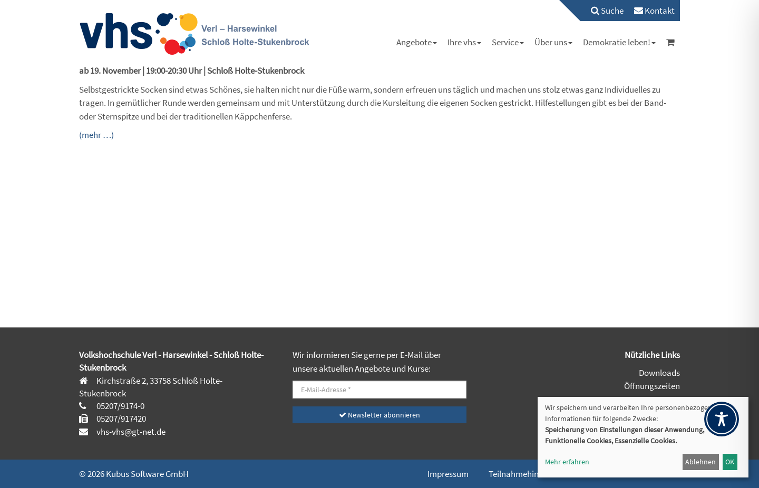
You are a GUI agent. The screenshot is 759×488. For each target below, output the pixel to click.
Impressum (448, 474)
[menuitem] (602, 10)
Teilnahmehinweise (524, 474)
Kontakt (654, 10)
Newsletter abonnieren (379, 415)
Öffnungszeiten (652, 386)
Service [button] (508, 42)
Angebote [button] (416, 42)
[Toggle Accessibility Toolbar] (721, 419)
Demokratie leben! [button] (619, 42)
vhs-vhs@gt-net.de (130, 431)
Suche (607, 10)
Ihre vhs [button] (464, 42)
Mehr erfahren (567, 461)
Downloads (659, 373)
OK (729, 461)
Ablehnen (700, 461)
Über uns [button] (553, 42)
